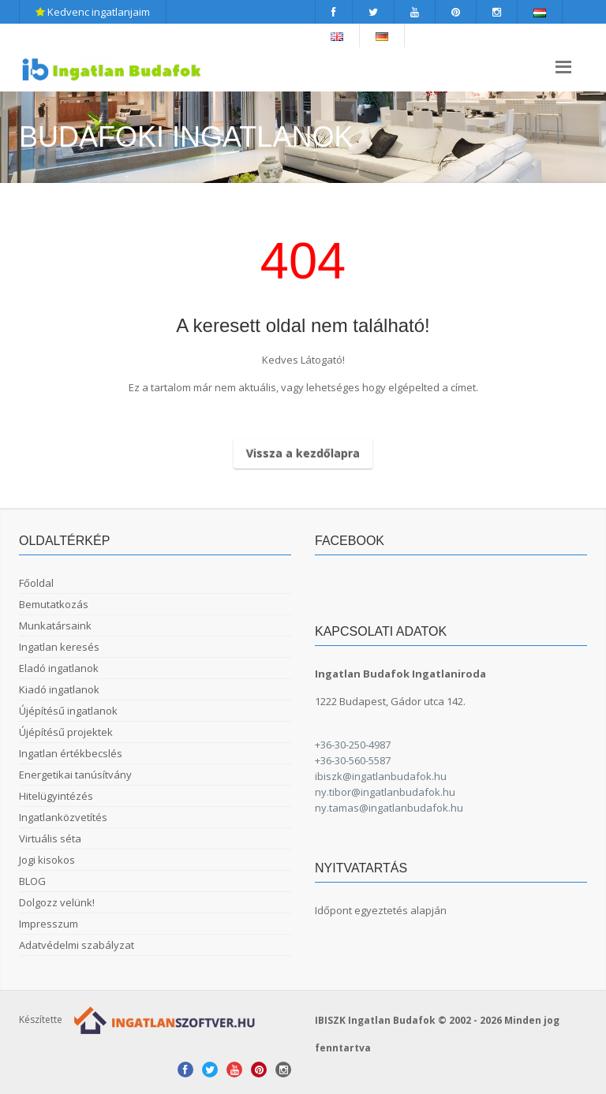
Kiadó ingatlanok (59, 689)
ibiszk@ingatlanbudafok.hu (381, 776)
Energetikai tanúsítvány (75, 774)
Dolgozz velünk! (57, 902)
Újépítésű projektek (66, 732)
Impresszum (48, 924)
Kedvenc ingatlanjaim (93, 12)
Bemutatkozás (53, 604)
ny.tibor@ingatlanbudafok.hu (385, 792)
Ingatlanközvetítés (63, 817)
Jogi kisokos (47, 860)
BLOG (32, 881)
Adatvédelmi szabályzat (76, 945)
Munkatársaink (55, 625)
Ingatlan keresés (59, 647)
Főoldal (36, 583)
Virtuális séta (50, 838)
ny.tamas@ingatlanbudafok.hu (389, 808)
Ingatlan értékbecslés (70, 753)
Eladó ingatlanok (59, 668)
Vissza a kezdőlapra (303, 453)
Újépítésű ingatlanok (68, 711)
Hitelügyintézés (56, 796)
